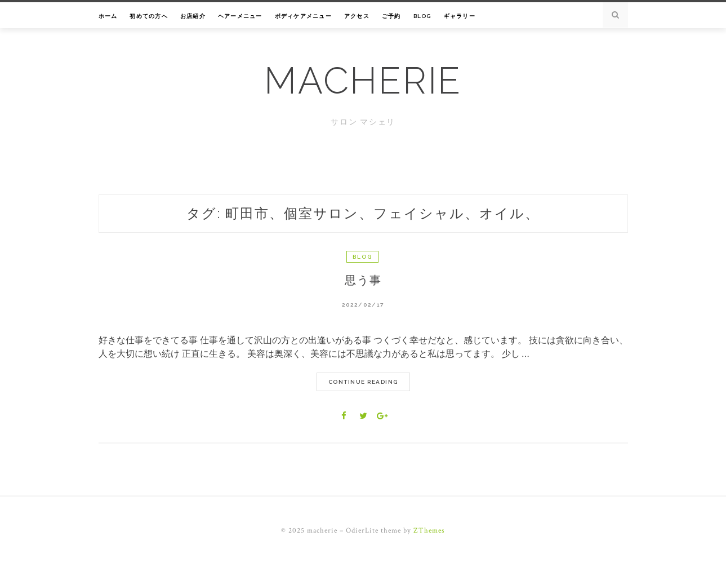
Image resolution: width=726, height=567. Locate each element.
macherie (363, 80)
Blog (422, 16)
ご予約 (391, 16)
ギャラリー (459, 16)
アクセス (356, 16)
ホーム (108, 16)
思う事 (363, 280)
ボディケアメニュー (303, 16)
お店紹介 (193, 16)
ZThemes (429, 530)
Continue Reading (363, 382)
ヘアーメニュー (240, 16)
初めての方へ (149, 16)
